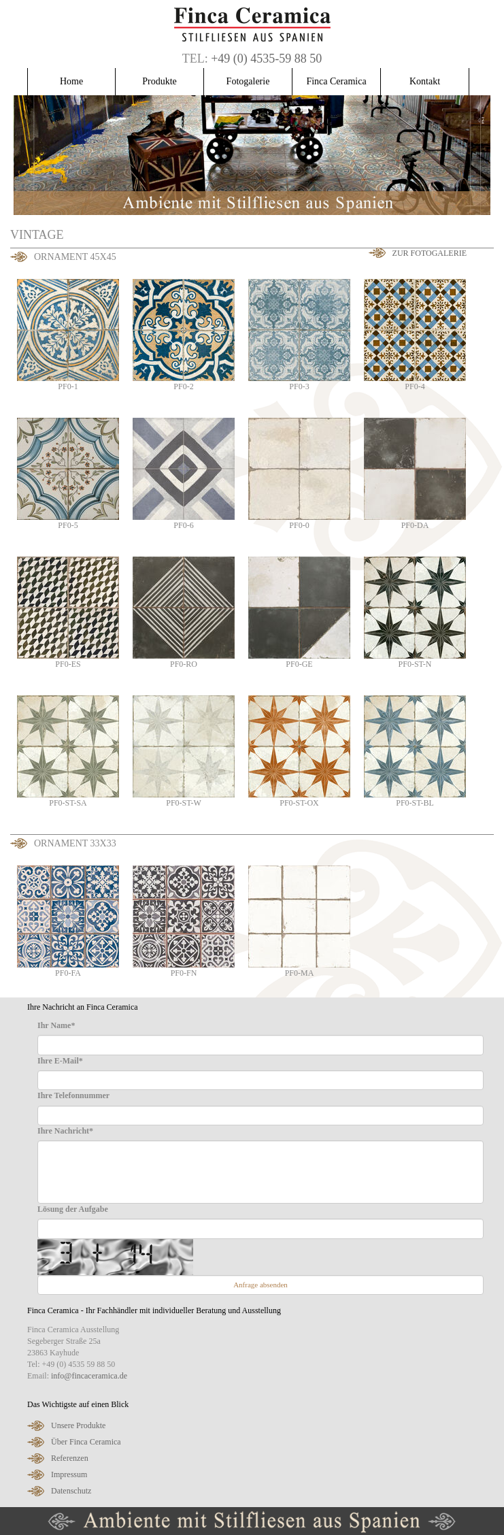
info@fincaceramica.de (89, 1376)
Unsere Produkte (78, 1425)
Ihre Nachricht (65, 1131)
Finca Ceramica (336, 81)
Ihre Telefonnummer (73, 1095)
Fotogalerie (248, 81)
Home (71, 81)
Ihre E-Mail (60, 1061)
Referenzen (69, 1458)
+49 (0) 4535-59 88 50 (266, 58)
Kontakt (424, 81)
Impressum (69, 1474)
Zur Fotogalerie (429, 253)
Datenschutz (71, 1491)
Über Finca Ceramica (86, 1442)
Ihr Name (56, 1025)
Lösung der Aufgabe (72, 1209)
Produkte (159, 81)
